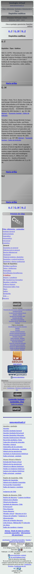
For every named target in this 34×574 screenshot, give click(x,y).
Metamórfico (7, 238)
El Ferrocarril (7, 507)
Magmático (7, 236)
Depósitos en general (10, 248)
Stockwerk (7, 255)
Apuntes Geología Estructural (17, 333)
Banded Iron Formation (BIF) (17, 316)
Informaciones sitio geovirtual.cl (21, 534)
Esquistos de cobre (17, 318)
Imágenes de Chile (9, 492)
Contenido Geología (16, 399)
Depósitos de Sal (13, 321)
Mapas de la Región (10, 516)
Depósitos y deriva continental (14, 261)
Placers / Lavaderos (10, 277)
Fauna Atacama (8, 511)
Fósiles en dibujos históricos (17, 348)
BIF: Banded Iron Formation (13, 280)
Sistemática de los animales (17, 345)
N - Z (23, 31)
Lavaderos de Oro (17, 311)
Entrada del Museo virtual (17, 340)
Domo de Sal (22, 321)
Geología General (9, 231)
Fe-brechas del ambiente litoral (17, 313)
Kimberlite (7, 294)
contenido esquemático (12, 533)
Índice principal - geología (17, 338)
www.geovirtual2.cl (17, 422)
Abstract (4, 113)
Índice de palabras (17, 404)
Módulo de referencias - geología (14, 449)
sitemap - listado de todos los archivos (17, 531)
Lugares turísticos (24, 497)
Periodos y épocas (17, 336)
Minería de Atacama (10, 502)
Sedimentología (8, 234)
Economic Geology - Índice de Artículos (16, 139)
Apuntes (17, 330)
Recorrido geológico (17, 341)
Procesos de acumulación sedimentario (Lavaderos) (18, 310)
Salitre (5, 291)
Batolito (17, 328)
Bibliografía (17, 523)
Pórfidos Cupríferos (10, 266)
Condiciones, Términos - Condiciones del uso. (20, 565)
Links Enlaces (7, 523)
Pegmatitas (7, 271)
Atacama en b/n (21, 513)
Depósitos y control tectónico (13, 259)
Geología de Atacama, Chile (13, 504)
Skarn (5, 289)
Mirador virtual (8, 513)
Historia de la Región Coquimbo (14, 482)
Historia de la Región (10, 500)
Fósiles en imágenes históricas (13, 469)
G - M (16, 31)
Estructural (6, 241)
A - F (10, 31)
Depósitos (6, 243)
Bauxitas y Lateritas (10, 282)
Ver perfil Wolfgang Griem (17, 557)
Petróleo (17, 323)
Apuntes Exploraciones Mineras (14, 438)
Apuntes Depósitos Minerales (18, 335)
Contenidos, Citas (17, 402)
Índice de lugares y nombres (13, 487)
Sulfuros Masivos (9, 284)
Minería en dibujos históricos (17, 346)
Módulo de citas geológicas (17, 541)
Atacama (6, 298)
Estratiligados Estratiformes (13, 273)
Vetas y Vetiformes (9, 268)
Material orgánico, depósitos (13, 257)
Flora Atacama (8, 509)
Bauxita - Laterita (17, 314)
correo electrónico (18, 377)
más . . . (6, 296)
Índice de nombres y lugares (13, 527)
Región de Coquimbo (10, 480)
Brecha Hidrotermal (10, 252)
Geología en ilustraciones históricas (15, 454)
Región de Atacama (10, 497)
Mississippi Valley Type (11, 287)
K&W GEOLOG (17, 364)
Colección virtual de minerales (17, 343)
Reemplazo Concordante (17, 319)
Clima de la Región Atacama (13, 520)
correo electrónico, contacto (18, 555)
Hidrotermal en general (11, 250)
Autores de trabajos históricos (13, 471)
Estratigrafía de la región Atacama (17, 327)
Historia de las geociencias (12, 451)
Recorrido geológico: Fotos (12, 440)
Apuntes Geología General (17, 331)
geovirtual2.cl (6, 540)
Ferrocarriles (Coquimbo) (12, 485)
